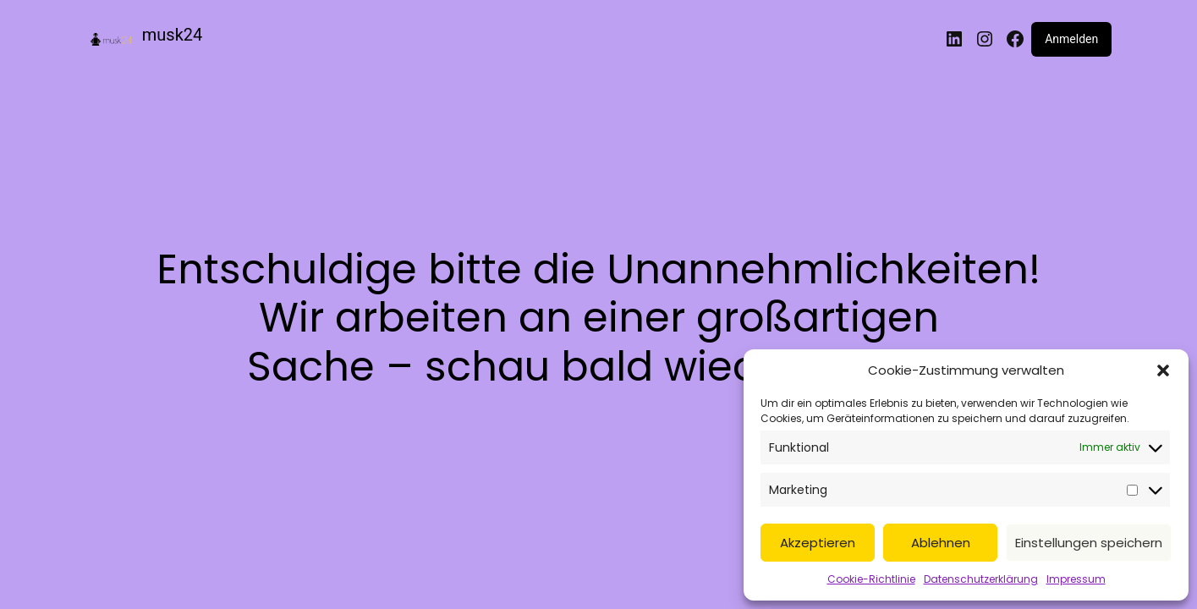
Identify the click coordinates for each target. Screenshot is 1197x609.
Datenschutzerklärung (981, 579)
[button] (1163, 370)
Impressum (1076, 579)
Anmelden (1071, 39)
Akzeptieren (817, 542)
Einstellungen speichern (1088, 542)
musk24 (172, 35)
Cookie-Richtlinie (871, 579)
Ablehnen (940, 542)
